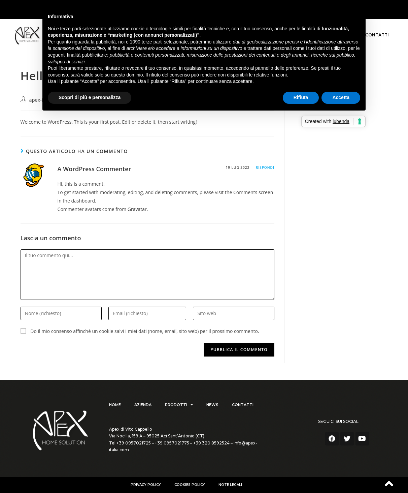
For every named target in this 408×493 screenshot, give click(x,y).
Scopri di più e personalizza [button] (90, 97)
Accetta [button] (340, 97)
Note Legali (230, 485)
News (212, 404)
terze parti (152, 41)
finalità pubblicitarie (87, 55)
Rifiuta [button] (301, 97)
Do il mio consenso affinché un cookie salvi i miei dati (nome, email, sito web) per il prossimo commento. (144, 331)
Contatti (377, 34)
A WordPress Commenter (94, 169)
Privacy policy (146, 485)
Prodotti (179, 404)
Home (115, 404)
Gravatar (137, 209)
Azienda (142, 404)
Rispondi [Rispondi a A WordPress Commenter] (265, 167)
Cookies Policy (189, 485)
